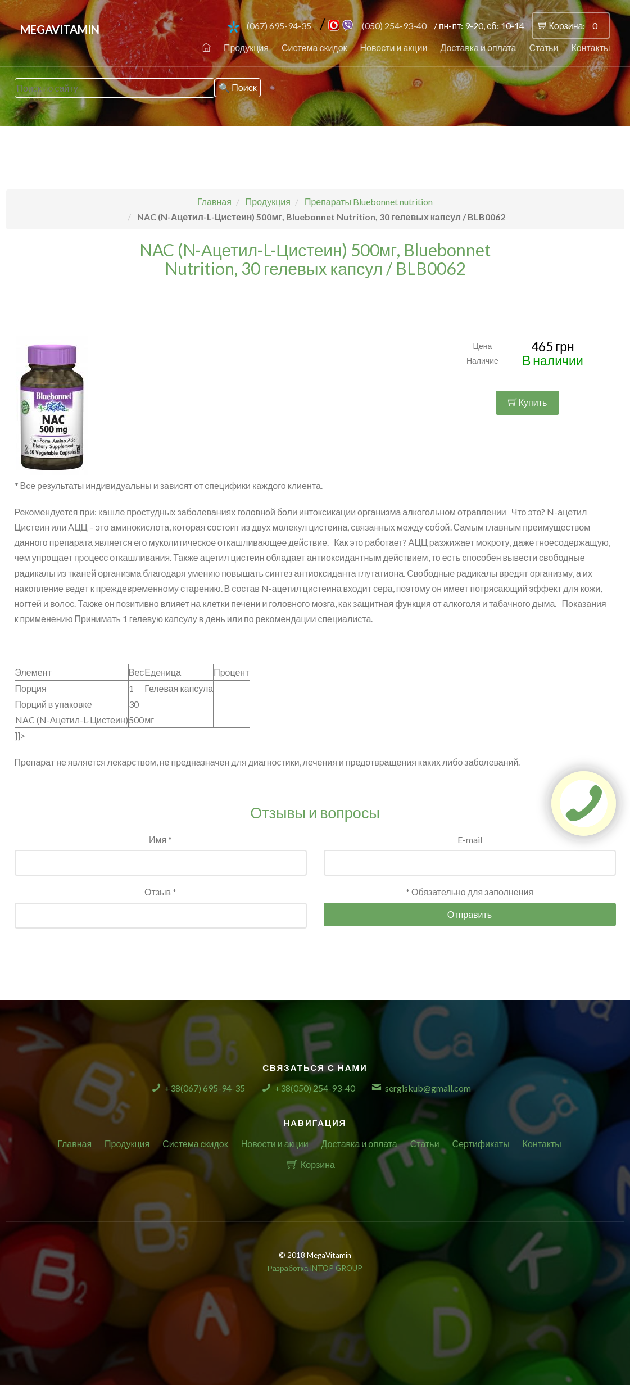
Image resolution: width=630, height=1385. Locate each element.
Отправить (469, 914)
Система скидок (314, 47)
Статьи (544, 47)
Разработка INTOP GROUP (315, 1268)
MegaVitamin (59, 29)
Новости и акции (394, 47)
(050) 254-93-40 (394, 25)
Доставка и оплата (478, 47)
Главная (74, 1143)
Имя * (160, 839)
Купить (527, 402)
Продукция (246, 47)
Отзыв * (160, 891)
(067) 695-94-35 (279, 25)
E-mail (469, 839)
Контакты (590, 47)
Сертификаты (481, 1143)
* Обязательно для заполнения (469, 891)
